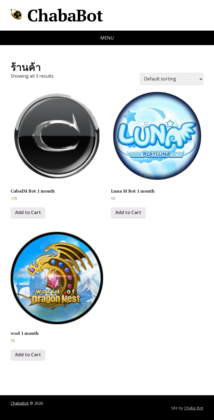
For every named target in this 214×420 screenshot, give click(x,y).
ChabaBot (57, 15)
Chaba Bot (193, 408)
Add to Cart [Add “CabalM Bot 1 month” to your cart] (28, 212)
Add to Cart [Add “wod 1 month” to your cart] (28, 355)
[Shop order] (171, 79)
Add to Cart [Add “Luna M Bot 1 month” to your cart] (128, 212)
